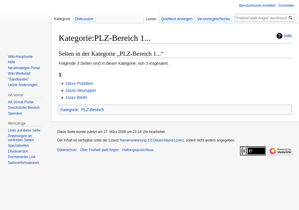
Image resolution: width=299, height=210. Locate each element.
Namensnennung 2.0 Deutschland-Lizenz (152, 140)
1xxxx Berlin (76, 97)
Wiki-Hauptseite (20, 57)
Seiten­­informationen (23, 163)
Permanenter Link (22, 157)
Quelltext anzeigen (177, 19)
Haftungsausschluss (138, 150)
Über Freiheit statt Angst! (99, 150)
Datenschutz (67, 150)
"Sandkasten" (18, 79)
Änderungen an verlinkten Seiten (21, 138)
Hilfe (288, 36)
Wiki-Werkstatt (19, 73)
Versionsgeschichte (213, 19)
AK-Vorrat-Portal (20, 102)
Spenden (15, 113)
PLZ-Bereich (92, 109)
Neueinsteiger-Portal (24, 68)
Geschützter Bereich (24, 108)
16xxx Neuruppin (80, 90)
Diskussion (84, 19)
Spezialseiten (18, 146)
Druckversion (18, 151)
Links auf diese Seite (24, 130)
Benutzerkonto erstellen (257, 6)
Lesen (151, 19)
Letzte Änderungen (22, 85)
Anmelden (286, 6)
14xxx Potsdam (79, 83)
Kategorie (69, 109)
